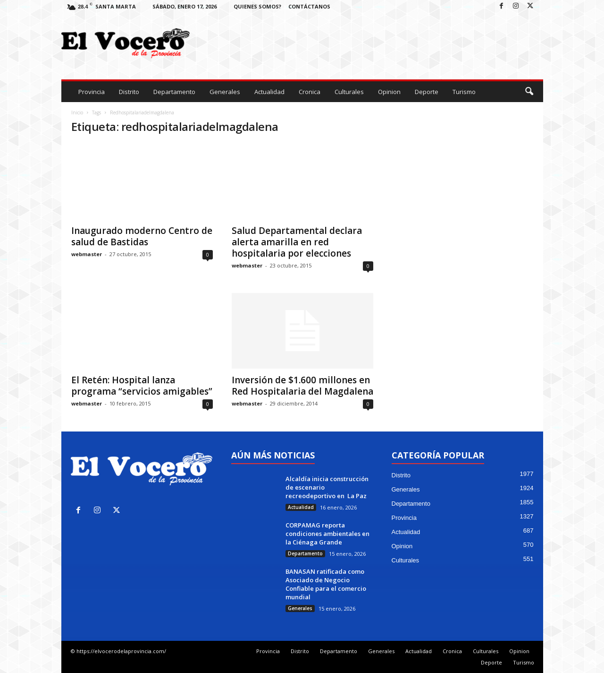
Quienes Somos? (257, 6)
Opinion (389, 91)
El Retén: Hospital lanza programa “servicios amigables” (141, 385)
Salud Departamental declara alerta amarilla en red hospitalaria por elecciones (297, 241)
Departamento (174, 91)
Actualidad (269, 91)
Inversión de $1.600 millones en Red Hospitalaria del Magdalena (302, 385)
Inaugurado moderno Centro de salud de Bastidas (141, 236)
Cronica (309, 91)
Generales (225, 91)
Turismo (464, 91)
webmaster (86, 254)
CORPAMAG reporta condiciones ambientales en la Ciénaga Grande (327, 533)
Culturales (349, 91)
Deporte (426, 91)
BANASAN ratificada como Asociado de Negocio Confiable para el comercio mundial (325, 584)
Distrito (129, 91)
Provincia (91, 91)
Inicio (77, 112)
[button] (529, 91)
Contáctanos (309, 6)
